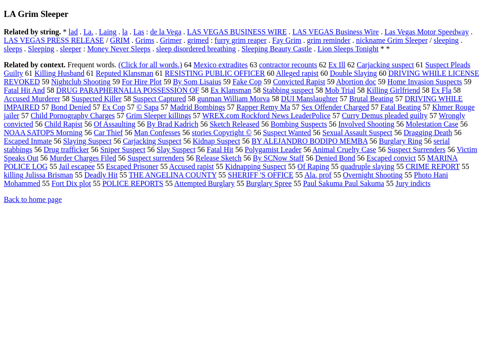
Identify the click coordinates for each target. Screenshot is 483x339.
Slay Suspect (176, 149)
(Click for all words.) (150, 65)
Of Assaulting (114, 124)
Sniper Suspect (123, 149)
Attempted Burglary (204, 183)
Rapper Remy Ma (263, 107)
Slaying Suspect (87, 141)
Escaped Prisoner (132, 166)
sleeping (445, 40)
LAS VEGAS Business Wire (335, 32)
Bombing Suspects (299, 124)
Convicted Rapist (299, 82)
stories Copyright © (222, 133)
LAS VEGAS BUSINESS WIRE (237, 32)
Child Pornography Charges (73, 116)
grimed (197, 40)
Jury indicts (412, 183)
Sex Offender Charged (335, 107)
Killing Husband (59, 73)
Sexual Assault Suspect (357, 133)
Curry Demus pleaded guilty (385, 116)
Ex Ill (336, 65)
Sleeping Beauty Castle (277, 49)
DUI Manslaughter (309, 99)
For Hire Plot (141, 82)
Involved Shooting (366, 124)
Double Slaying (353, 73)
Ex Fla (441, 90)
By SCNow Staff (278, 158)
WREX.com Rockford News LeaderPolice (266, 116)
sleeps (13, 49)
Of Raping (313, 166)
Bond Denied (71, 107)
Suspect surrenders (155, 158)
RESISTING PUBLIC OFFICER (215, 73)
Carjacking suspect (385, 65)
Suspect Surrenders (416, 149)
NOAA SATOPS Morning (43, 133)
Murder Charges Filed (83, 158)
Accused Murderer (32, 99)
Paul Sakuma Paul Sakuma (343, 183)
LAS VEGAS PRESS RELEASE (54, 40)
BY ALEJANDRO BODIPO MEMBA (309, 141)
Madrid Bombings (197, 107)
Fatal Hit (220, 149)
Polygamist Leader (273, 149)
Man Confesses (157, 133)
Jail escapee (77, 166)
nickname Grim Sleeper (392, 40)
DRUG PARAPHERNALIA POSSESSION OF (127, 90)
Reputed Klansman (124, 73)
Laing (108, 32)
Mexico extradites (220, 65)
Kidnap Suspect (216, 141)
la (125, 32)
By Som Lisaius (197, 82)
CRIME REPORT (433, 166)
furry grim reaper (240, 40)
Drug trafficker (66, 149)
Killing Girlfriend (393, 90)
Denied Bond (335, 158)
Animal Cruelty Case (344, 149)
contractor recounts (288, 65)
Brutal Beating (371, 99)
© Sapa (147, 107)
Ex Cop (113, 107)
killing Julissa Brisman (38, 175)
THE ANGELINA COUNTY (173, 175)
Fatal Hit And (24, 90)
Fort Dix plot (71, 183)
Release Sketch (219, 158)
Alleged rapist (297, 73)
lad (73, 32)
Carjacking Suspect (152, 141)
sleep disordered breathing (196, 49)
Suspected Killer (97, 99)
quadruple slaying (367, 166)
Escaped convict (391, 158)
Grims (144, 40)
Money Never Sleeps (118, 49)
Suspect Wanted (287, 133)
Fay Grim (286, 40)
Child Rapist (63, 124)
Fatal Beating (400, 107)
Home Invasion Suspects (424, 82)
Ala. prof (318, 175)
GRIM (120, 40)
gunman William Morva (233, 99)
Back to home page (33, 199)
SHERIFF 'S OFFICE (260, 175)
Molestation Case (432, 124)
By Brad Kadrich (172, 124)
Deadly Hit (101, 175)
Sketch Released (234, 124)
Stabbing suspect (288, 90)
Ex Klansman (230, 90)
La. (88, 32)
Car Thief (108, 133)
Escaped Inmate (28, 141)
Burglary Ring (400, 141)
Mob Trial (340, 90)
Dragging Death (428, 133)
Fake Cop (247, 82)
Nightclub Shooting (80, 82)
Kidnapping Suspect (255, 166)
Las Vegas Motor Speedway (426, 32)
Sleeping (41, 49)
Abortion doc (356, 82)
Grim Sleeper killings (158, 116)
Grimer (171, 40)
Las (138, 32)
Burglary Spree (268, 183)
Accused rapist (191, 166)
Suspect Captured (159, 99)
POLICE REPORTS (132, 183)
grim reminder (328, 40)
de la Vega (165, 32)
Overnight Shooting (373, 175)
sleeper (70, 49)
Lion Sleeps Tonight (347, 49)
